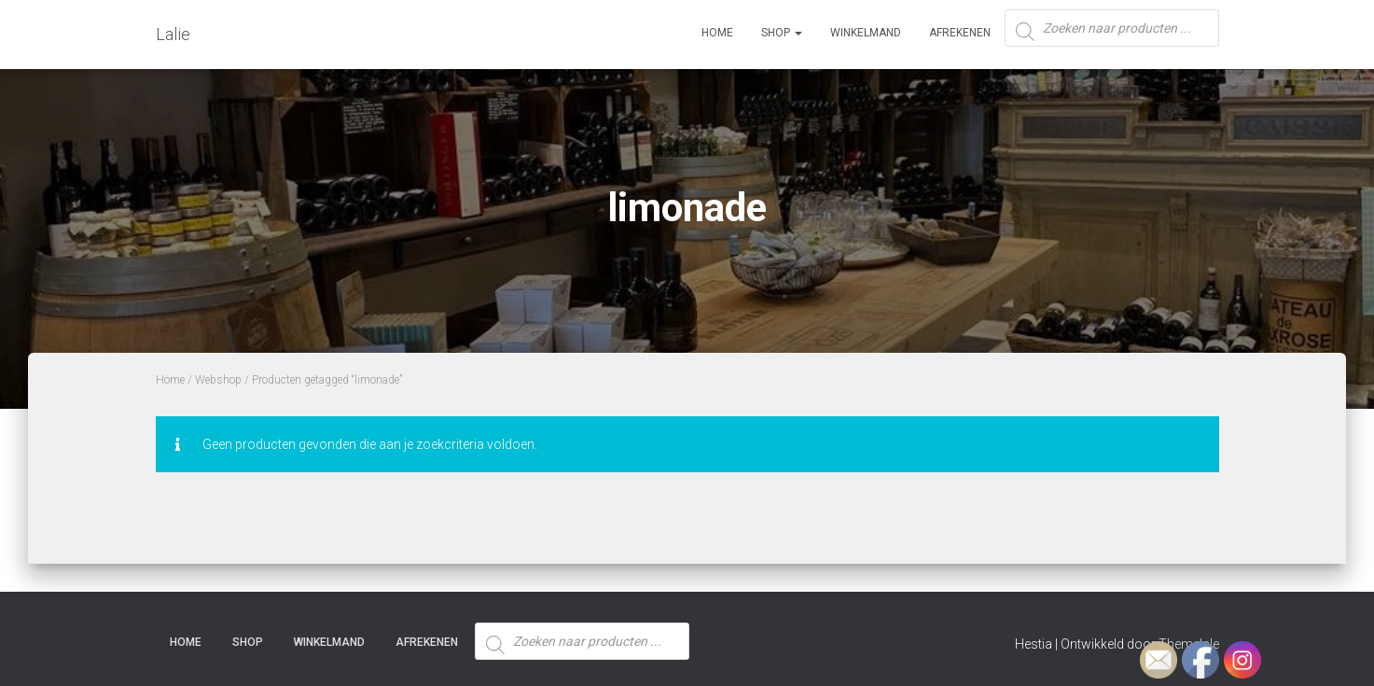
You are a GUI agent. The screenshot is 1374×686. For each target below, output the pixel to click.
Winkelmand (865, 32)
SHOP (781, 32)
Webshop (218, 379)
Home (717, 32)
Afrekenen (960, 32)
